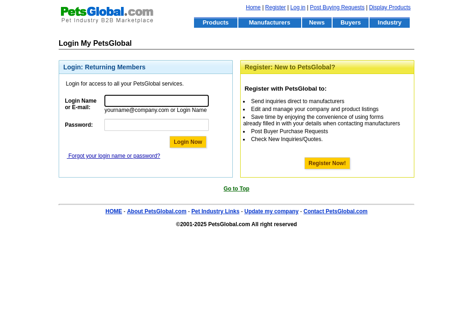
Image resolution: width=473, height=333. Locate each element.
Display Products (390, 7)
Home (253, 7)
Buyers (350, 22)
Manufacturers (270, 22)
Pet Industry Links (215, 211)
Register (275, 7)
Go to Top (236, 188)
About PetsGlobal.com (157, 211)
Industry (389, 22)
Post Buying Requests (337, 7)
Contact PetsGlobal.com (335, 211)
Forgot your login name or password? (113, 156)
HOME (113, 211)
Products (216, 22)
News (317, 22)
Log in (298, 7)
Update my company (271, 211)
